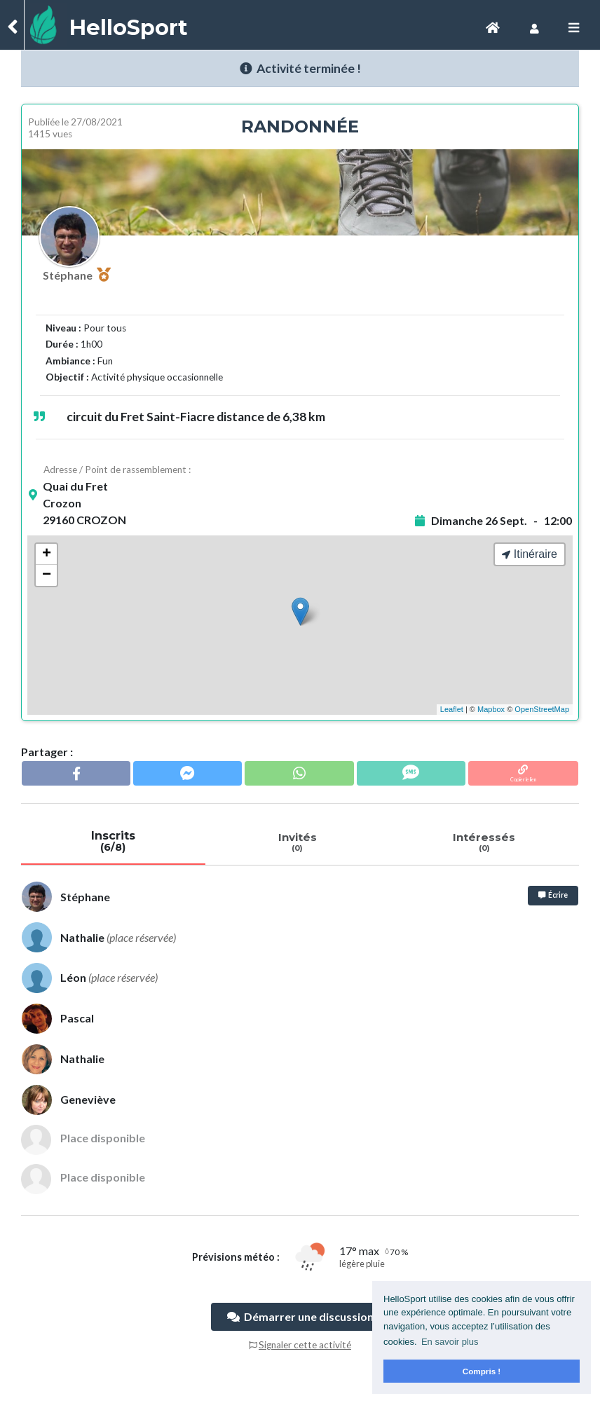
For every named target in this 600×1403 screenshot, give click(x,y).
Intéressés (484, 841)
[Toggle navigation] (493, 27)
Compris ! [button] (482, 1371)
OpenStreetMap (541, 709)
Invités (297, 841)
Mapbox (491, 709)
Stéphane (77, 275)
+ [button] (46, 554)
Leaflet (451, 709)
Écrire (553, 895)
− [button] (46, 575)
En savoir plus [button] (450, 1341)
